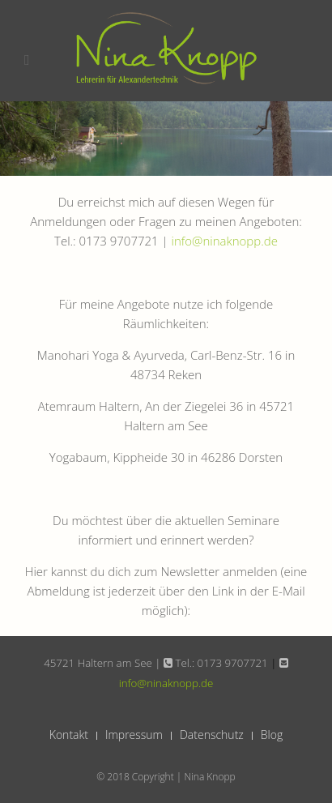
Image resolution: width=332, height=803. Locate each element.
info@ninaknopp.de (225, 241)
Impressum (134, 734)
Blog (272, 734)
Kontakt (68, 734)
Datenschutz (212, 734)
